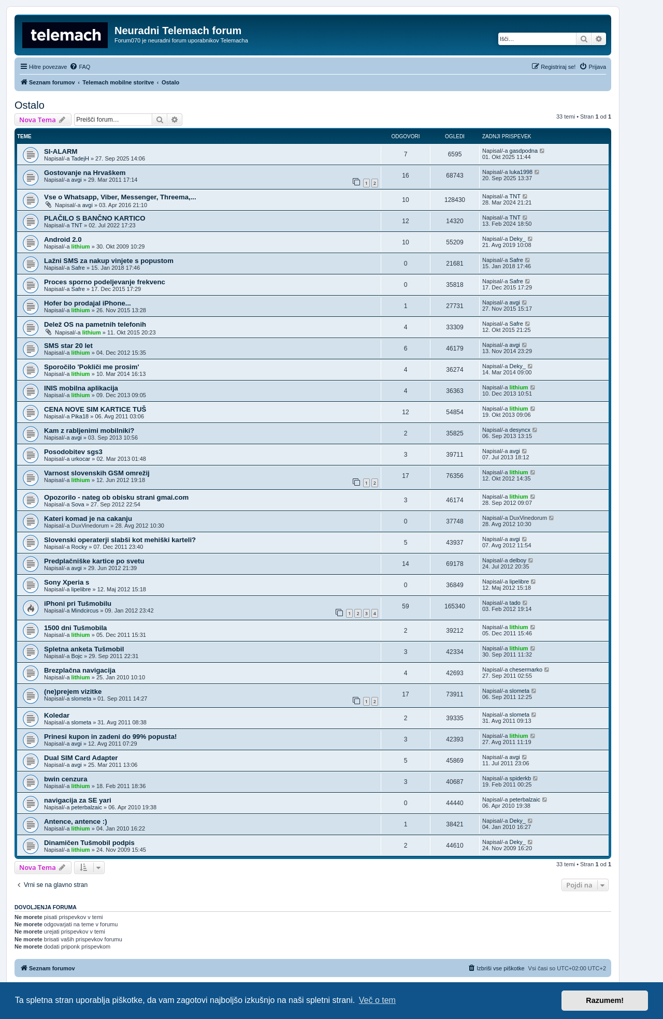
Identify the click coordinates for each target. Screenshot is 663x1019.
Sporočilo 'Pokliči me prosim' (91, 367)
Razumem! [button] (605, 1000)
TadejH (80, 158)
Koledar (56, 715)
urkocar (81, 459)
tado (515, 603)
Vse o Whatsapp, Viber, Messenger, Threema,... (120, 197)
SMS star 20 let (68, 346)
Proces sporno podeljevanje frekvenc (104, 282)
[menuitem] (79, 67)
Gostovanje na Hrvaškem (85, 173)
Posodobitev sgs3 (73, 452)
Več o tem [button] (377, 1000)
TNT (515, 196)
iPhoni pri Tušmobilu (77, 603)
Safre (78, 268)
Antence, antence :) (75, 821)
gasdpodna (524, 151)
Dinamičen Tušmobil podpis (89, 843)
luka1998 (521, 172)
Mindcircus (85, 610)
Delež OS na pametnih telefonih (95, 324)
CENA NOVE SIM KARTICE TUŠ (95, 409)
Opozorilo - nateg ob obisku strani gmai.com (116, 497)
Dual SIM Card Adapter (81, 758)
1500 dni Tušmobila (75, 628)
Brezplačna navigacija (80, 670)
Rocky (79, 547)
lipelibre (81, 589)
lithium (80, 246)
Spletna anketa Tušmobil (84, 649)
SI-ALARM (60, 151)
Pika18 (80, 416)
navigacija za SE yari (77, 800)
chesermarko (526, 669)
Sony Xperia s (66, 582)
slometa (81, 698)
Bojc (76, 656)
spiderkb (520, 778)
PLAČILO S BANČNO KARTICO (95, 218)
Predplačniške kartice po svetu (94, 561)
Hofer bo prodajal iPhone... (87, 303)
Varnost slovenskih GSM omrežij (97, 473)
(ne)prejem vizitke (73, 691)
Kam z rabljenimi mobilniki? (89, 430)
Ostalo (30, 105)
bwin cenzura (66, 779)
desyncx (520, 430)
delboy (518, 560)
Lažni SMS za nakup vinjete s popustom (109, 261)
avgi (76, 180)
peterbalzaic (86, 807)
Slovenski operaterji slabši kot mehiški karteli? (120, 540)
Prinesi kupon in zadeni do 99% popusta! (110, 736)
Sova (77, 504)
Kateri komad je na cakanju (88, 518)
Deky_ (518, 239)
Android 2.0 (63, 239)
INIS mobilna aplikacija (81, 388)
